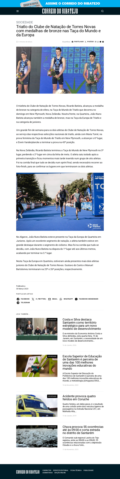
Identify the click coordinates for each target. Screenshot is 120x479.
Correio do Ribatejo (52, 11)
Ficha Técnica (76, 470)
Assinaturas (47, 473)
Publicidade (88, 470)
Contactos (46, 470)
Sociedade (24, 22)
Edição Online (60, 473)
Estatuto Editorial (60, 470)
